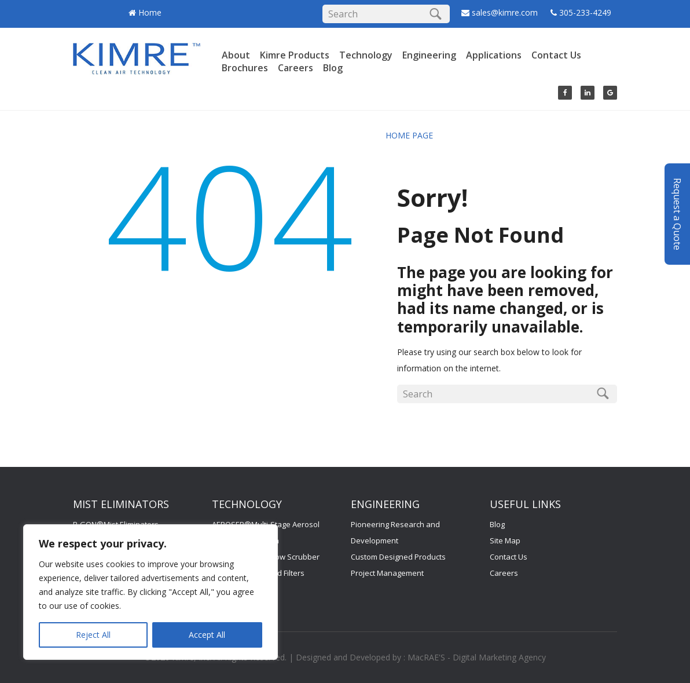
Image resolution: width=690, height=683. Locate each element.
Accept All (207, 634)
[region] (150, 592)
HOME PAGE (409, 135)
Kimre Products (294, 55)
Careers (295, 67)
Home (150, 12)
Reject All (93, 634)
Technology (365, 55)
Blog (333, 67)
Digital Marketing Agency (499, 657)
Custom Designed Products (398, 556)
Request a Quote (677, 195)
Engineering (429, 55)
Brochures (245, 67)
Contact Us (556, 55)
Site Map (505, 540)
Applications (494, 55)
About (236, 55)
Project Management (387, 573)
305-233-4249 (585, 12)
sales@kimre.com (506, 12)
